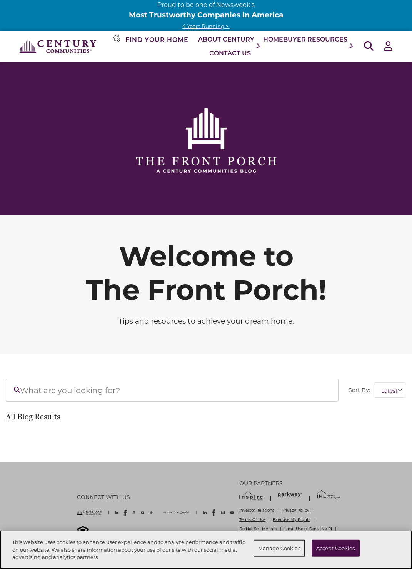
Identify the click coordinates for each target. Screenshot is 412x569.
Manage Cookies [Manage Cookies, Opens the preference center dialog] (279, 548)
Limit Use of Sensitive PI (308, 528)
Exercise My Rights (291, 519)
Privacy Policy (295, 510)
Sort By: (359, 390)
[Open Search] (369, 46)
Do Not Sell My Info (258, 528)
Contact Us (230, 53)
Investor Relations (256, 510)
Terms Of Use (252, 519)
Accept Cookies (335, 548)
